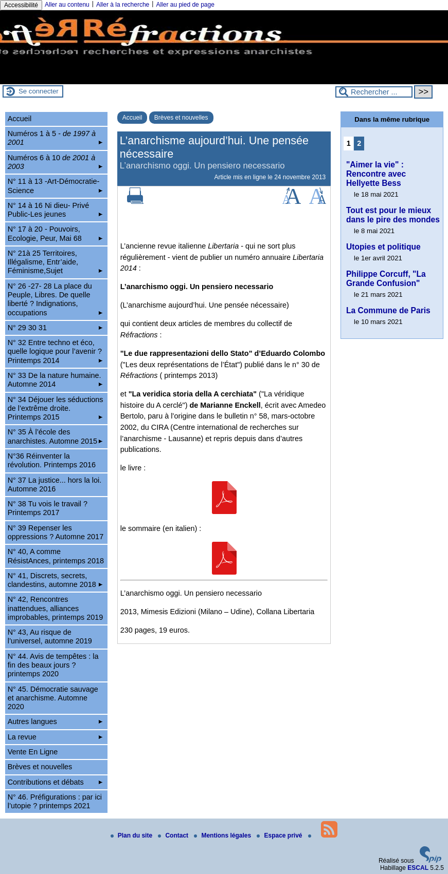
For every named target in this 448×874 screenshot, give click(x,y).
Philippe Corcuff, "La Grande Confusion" (386, 279)
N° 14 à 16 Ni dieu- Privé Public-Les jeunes (55, 209)
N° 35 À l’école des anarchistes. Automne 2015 (55, 436)
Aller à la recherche (122, 4)
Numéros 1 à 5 (55, 137)
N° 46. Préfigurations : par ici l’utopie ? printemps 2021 (55, 801)
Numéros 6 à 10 (55, 162)
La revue (55, 737)
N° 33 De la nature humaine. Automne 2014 (55, 379)
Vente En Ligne (33, 752)
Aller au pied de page (185, 4)
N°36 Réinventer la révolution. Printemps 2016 (52, 460)
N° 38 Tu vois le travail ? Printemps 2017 (47, 508)
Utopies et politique (383, 246)
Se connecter (39, 91)
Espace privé (280, 835)
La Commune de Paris (388, 310)
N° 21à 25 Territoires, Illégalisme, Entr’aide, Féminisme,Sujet (55, 262)
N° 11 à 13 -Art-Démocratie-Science (55, 185)
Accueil (132, 117)
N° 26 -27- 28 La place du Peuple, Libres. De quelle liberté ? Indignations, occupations (55, 299)
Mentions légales (223, 835)
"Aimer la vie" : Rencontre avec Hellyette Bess (376, 173)
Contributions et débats (55, 782)
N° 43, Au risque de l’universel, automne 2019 (50, 636)
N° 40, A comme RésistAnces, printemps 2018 (56, 555)
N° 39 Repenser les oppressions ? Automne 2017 (55, 532)
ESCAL (417, 867)
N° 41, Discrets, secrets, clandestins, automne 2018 (55, 580)
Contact (174, 835)
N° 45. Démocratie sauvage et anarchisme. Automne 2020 (53, 698)
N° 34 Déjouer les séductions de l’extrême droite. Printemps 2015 (55, 408)
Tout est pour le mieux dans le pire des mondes (393, 215)
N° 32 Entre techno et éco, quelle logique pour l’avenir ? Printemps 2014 (55, 351)
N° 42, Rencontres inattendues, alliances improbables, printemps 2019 (55, 608)
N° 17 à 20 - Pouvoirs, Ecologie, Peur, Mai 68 (55, 233)
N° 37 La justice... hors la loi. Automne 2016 (55, 484)
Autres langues (55, 721)
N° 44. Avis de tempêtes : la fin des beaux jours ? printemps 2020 (53, 665)
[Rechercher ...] (374, 92)
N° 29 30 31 (55, 328)
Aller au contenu (67, 4)
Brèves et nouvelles (181, 117)
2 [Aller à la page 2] (359, 143)
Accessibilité (21, 5)
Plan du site (132, 835)
